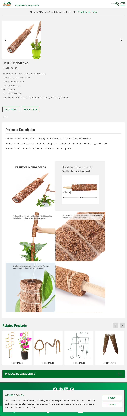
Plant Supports (57, 12)
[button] (5, 39)
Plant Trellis (71, 12)
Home (35, 12)
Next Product (30, 109)
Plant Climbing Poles (87, 12)
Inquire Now (10, 109)
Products (44, 12)
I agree (112, 397)
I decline (112, 404)
